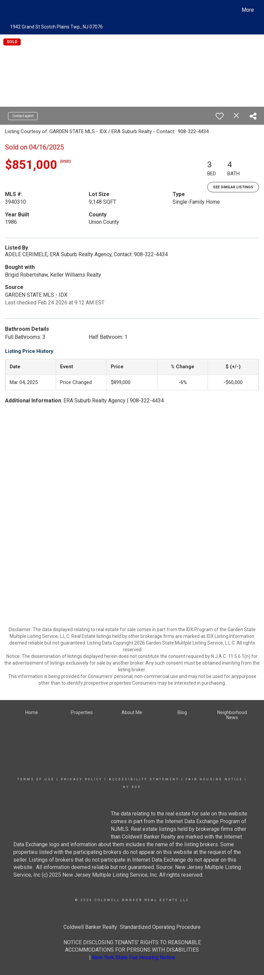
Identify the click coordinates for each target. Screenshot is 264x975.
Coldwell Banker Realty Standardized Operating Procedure (132, 927)
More (248, 10)
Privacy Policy (81, 779)
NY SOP (132, 787)
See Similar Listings (233, 187)
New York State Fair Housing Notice (133, 957)
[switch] (219, 116)
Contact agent (22, 116)
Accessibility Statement (144, 779)
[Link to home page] (10, 10)
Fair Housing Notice (214, 779)
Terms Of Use (35, 779)
